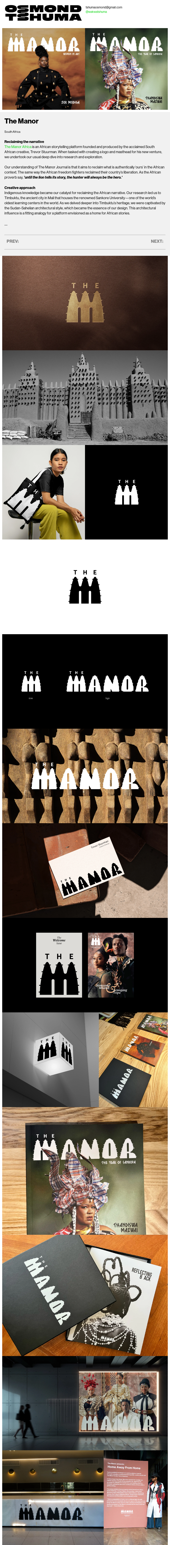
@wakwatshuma (96, 11)
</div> (85, 302)
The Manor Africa (17, 147)
